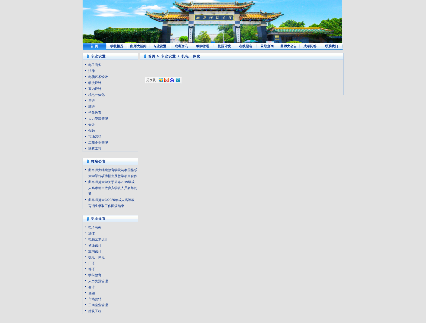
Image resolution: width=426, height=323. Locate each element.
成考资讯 (181, 46)
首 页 (94, 46)
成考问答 (310, 46)
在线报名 (245, 46)
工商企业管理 (98, 143)
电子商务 (94, 65)
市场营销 (94, 137)
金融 (91, 131)
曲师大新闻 (138, 46)
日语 (91, 101)
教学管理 (202, 46)
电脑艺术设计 (98, 77)
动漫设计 (94, 83)
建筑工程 (94, 148)
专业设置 (159, 46)
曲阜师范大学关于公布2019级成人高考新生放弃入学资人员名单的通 (112, 188)
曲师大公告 (288, 46)
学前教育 (94, 113)
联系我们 (331, 46)
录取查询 (267, 46)
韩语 (91, 107)
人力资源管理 (98, 119)
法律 (91, 71)
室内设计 (94, 89)
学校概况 (116, 46)
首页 (152, 56)
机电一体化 (96, 95)
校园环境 (224, 46)
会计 (91, 125)
